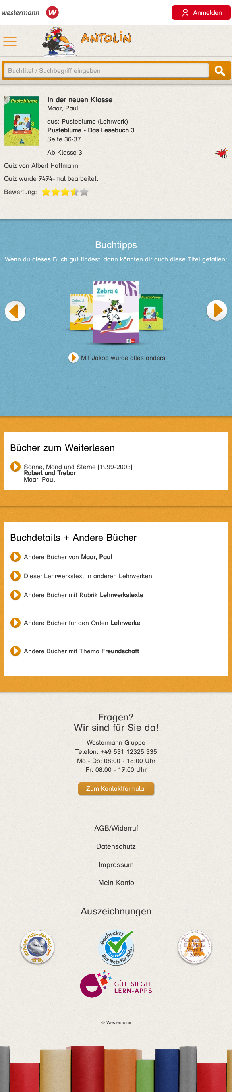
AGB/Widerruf (116, 828)
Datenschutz (116, 846)
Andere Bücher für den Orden (82, 623)
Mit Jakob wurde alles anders (123, 358)
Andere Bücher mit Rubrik (83, 595)
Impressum (116, 864)
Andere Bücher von (68, 557)
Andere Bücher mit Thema (81, 651)
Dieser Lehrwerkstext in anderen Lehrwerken (88, 576)
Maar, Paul (78, 467)
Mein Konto (116, 882)
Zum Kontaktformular (116, 788)
